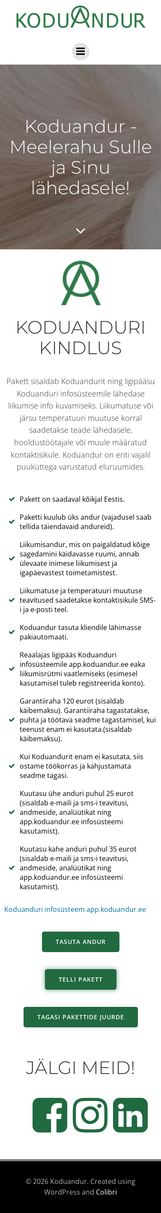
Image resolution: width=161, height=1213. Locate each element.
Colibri (106, 1192)
